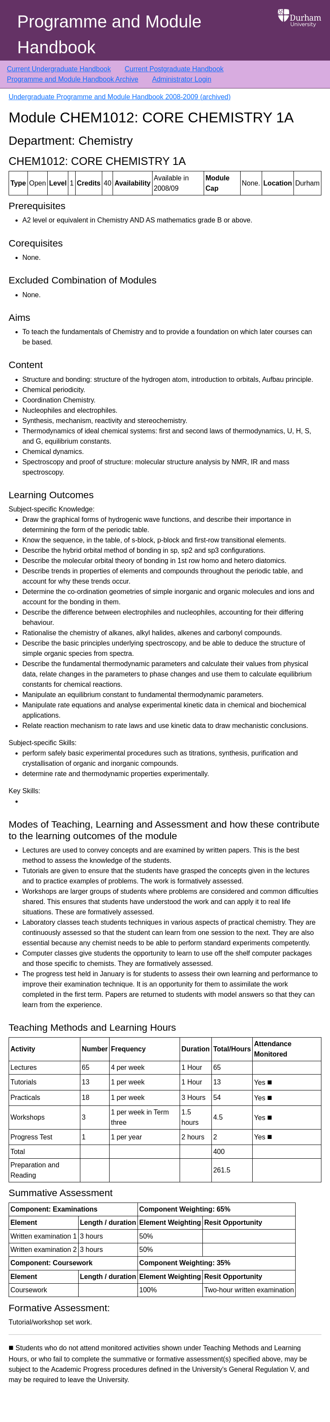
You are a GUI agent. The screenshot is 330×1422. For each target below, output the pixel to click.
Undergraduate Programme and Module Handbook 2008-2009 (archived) (120, 96)
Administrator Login (181, 79)
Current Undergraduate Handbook (59, 69)
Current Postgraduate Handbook (174, 69)
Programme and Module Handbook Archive (72, 79)
